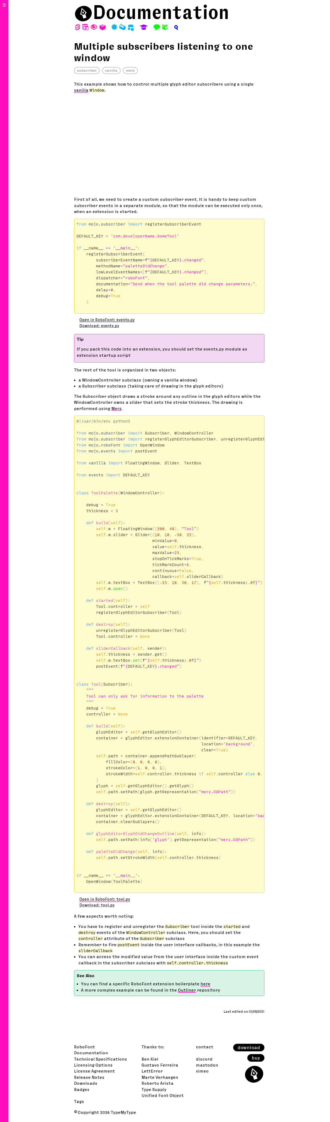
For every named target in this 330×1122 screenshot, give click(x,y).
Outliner (187, 990)
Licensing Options (93, 1065)
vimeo (202, 1071)
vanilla (111, 70)
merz (130, 70)
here (205, 984)
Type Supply (153, 1089)
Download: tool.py (97, 905)
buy (256, 1057)
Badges (82, 1089)
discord (204, 1059)
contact (204, 1047)
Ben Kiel (149, 1059)
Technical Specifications (100, 1059)
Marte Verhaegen (159, 1077)
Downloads (85, 1083)
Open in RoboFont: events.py (107, 320)
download (249, 1047)
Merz (116, 408)
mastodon (207, 1065)
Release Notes (89, 1077)
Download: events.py (99, 326)
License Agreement (94, 1071)
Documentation (161, 12)
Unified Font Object (162, 1095)
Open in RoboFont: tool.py (104, 899)
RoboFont (84, 1047)
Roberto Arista (157, 1083)
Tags (79, 1101)
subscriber (87, 70)
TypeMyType (123, 1112)
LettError (152, 1071)
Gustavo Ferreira (159, 1065)
